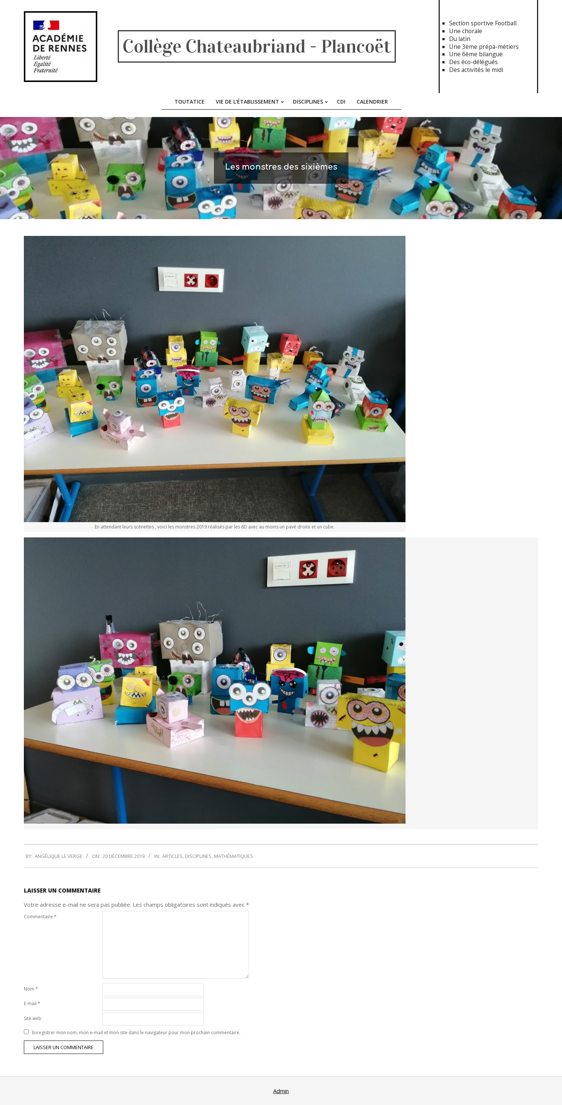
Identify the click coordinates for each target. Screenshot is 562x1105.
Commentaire (40, 916)
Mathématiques (233, 856)
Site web (32, 1018)
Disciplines (198, 856)
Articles (172, 856)
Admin (281, 1091)
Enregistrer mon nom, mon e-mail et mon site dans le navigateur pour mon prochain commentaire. (136, 1032)
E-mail (32, 1003)
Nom (31, 989)
